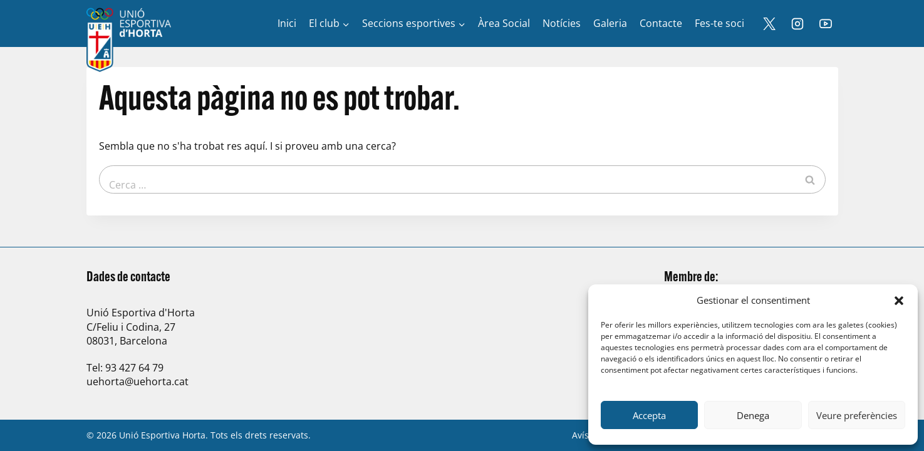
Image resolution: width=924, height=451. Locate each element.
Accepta (649, 415)
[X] (769, 23)
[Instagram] (797, 23)
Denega (753, 415)
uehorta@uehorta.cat (137, 381)
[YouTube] (825, 23)
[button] (899, 300)
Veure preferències (856, 415)
